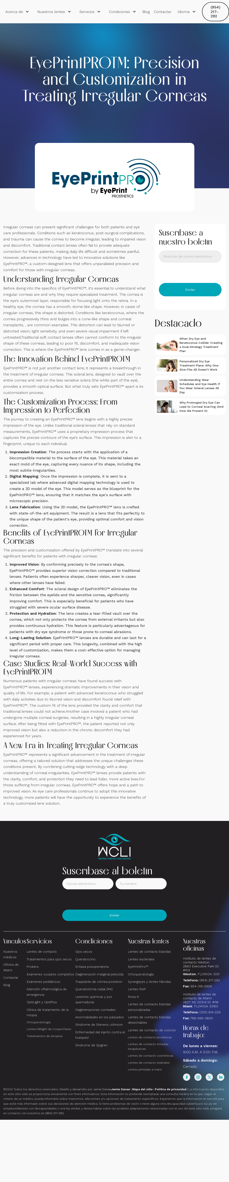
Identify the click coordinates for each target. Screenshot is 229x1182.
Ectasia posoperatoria (92, 967)
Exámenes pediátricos (43, 982)
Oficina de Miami (11, 967)
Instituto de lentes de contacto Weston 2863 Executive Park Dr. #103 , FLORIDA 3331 (201, 966)
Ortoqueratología (39, 1022)
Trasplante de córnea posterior (99, 982)
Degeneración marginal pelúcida (99, 974)
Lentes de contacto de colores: (152, 1030)
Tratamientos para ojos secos (49, 959)
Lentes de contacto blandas (149, 952)
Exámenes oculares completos (50, 974)
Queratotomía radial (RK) (94, 989)
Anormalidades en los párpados (99, 1017)
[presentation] (190, 273)
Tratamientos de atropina (44, 1036)
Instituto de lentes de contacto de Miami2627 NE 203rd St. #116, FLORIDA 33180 (200, 1000)
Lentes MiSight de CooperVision (49, 1029)
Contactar (162, 11)
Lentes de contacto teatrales (149, 1062)
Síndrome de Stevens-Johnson (99, 1025)
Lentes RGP (137, 989)
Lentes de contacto (42, 952)
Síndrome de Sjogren (91, 1045)
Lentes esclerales (141, 959)
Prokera (32, 967)
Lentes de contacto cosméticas (150, 1055)
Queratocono (85, 959)
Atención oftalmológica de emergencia (47, 991)
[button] (17, 12)
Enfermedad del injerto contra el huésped (100, 1035)
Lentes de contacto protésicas (150, 1037)
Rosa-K (133, 997)
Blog (146, 11)
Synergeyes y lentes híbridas (149, 982)
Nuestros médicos (10, 954)
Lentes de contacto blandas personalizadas (149, 1006)
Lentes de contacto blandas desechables (149, 1019)
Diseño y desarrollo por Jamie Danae (95, 1089)
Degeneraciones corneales (95, 1010)
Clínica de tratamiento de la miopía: (47, 1012)
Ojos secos (83, 952)
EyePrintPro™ (138, 967)
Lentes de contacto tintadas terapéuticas (148, 1046)
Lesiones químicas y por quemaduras (93, 999)
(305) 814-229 (210, 1012)
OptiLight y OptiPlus (42, 1002)
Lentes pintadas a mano (145, 1069)
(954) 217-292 (215, 11)
